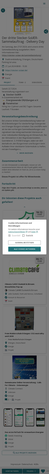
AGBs (34, 232)
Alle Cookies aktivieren (24, 249)
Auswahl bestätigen (24, 243)
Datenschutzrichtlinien (18, 232)
